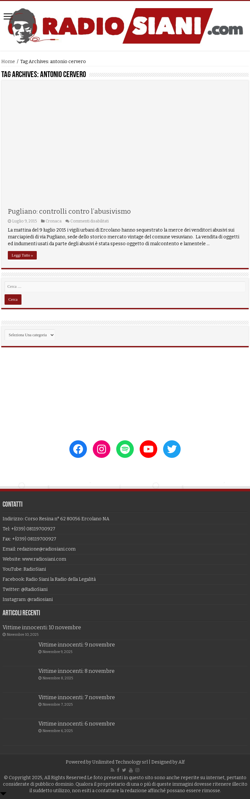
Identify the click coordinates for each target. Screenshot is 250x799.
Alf (181, 762)
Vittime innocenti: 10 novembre (42, 627)
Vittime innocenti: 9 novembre (76, 645)
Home (8, 61)
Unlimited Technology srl (120, 762)
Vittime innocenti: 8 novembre (76, 671)
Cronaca (54, 221)
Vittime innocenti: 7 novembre (76, 697)
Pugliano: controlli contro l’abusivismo (69, 211)
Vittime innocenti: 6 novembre (76, 724)
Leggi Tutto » (22, 255)
